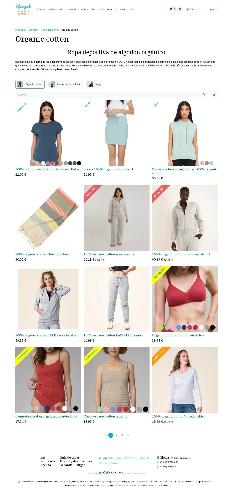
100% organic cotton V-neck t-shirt (178, 416)
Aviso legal (92, 473)
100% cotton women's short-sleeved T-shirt (48, 169)
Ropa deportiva (49, 29)
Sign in (211, 9)
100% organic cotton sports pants (109, 254)
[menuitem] (41, 9)
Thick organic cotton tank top (106, 416)
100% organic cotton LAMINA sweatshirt (46, 335)
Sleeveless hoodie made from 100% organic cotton (184, 171)
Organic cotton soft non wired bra (178, 335)
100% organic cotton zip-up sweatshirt (181, 254)
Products (20, 29)
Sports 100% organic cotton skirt (108, 169)
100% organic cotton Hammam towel (43, 254)
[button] (180, 9)
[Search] (204, 95)
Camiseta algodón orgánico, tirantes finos (46, 416)
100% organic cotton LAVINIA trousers (113, 335)
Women (33, 29)
